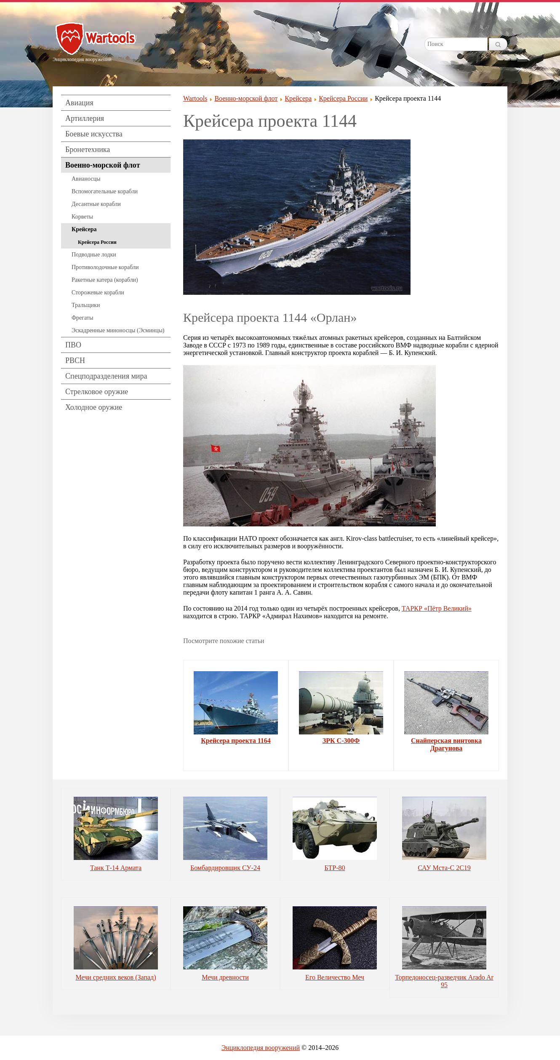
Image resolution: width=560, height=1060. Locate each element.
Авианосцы (86, 179)
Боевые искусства (94, 134)
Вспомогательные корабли (105, 191)
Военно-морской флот (102, 165)
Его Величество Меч (334, 977)
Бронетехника (87, 149)
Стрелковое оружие (96, 391)
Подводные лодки (94, 254)
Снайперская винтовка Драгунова (446, 744)
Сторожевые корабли (98, 292)
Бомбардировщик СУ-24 (225, 867)
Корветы (82, 217)
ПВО (73, 345)
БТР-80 (335, 867)
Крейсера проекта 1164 (236, 740)
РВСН (75, 360)
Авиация (79, 103)
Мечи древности (225, 977)
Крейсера (84, 229)
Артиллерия (84, 118)
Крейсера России (97, 242)
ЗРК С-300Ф (341, 740)
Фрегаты (82, 318)
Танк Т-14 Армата (115, 867)
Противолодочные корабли (105, 267)
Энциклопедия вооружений (260, 1047)
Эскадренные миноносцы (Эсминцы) (118, 330)
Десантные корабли (96, 204)
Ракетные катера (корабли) (105, 280)
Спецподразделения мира (106, 376)
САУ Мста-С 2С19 (444, 867)
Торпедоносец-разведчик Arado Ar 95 (444, 981)
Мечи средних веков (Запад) (115, 977)
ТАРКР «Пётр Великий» (437, 608)
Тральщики (86, 305)
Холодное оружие (93, 407)
